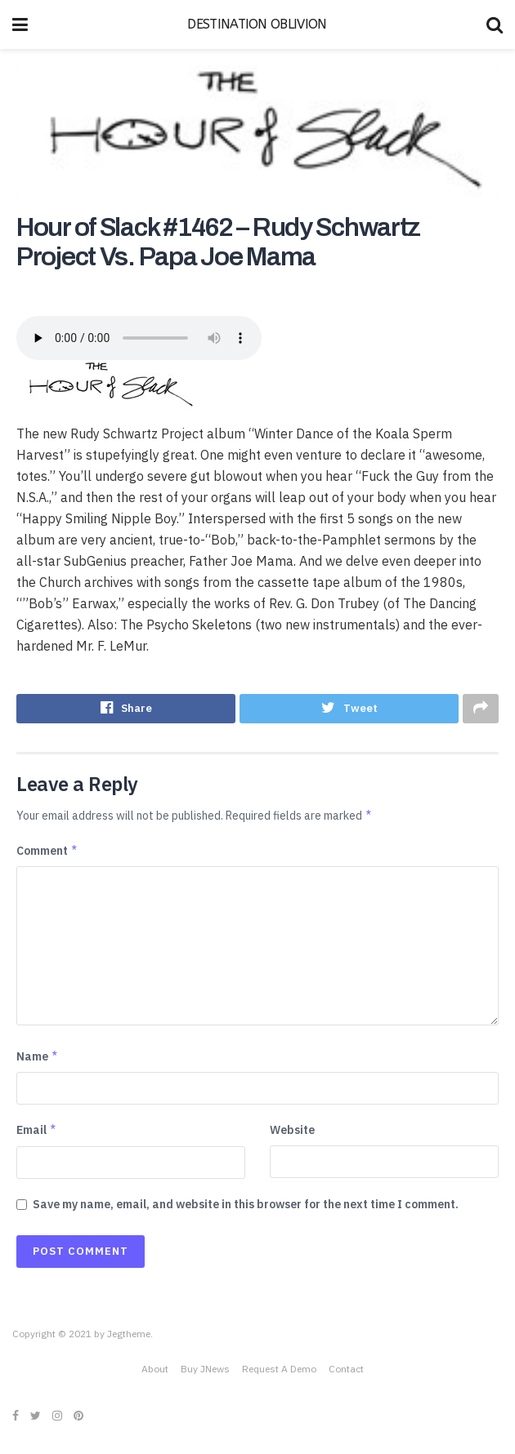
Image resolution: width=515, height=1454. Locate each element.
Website (292, 1131)
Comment (47, 852)
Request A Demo (279, 1371)
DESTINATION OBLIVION (256, 24)
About (154, 1371)
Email (36, 1132)
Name (37, 1058)
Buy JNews (205, 1371)
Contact (346, 1371)
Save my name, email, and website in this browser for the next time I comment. (246, 1205)
